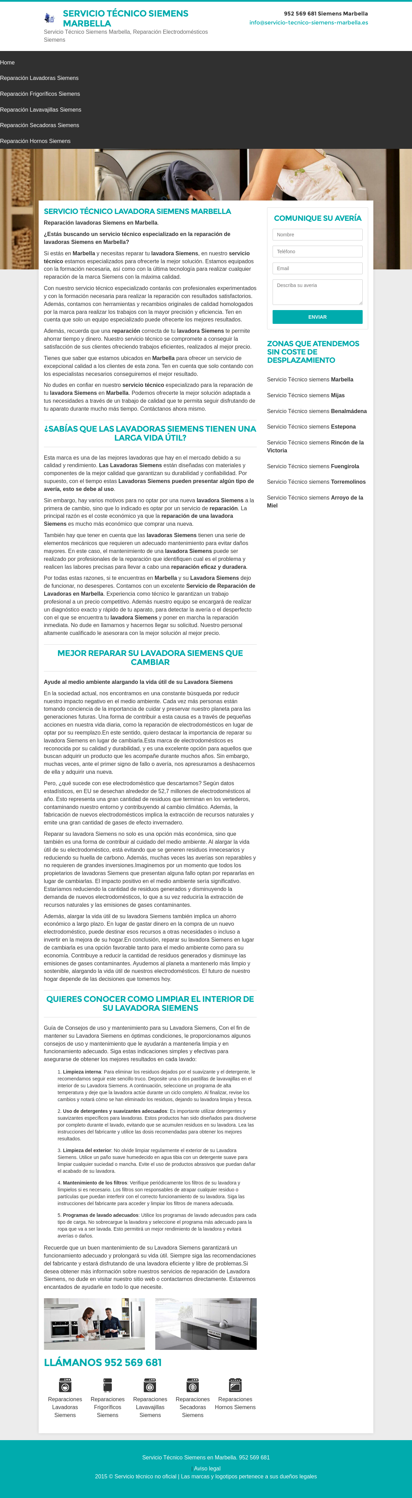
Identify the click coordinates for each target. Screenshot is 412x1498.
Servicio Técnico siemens (310, 379)
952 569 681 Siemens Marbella (326, 13)
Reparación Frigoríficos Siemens (40, 94)
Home (7, 62)
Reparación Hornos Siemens (35, 141)
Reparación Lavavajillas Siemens (40, 110)
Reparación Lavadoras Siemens (39, 78)
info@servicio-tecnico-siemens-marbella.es (308, 22)
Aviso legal (207, 1468)
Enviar (317, 317)
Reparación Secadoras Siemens (39, 125)
